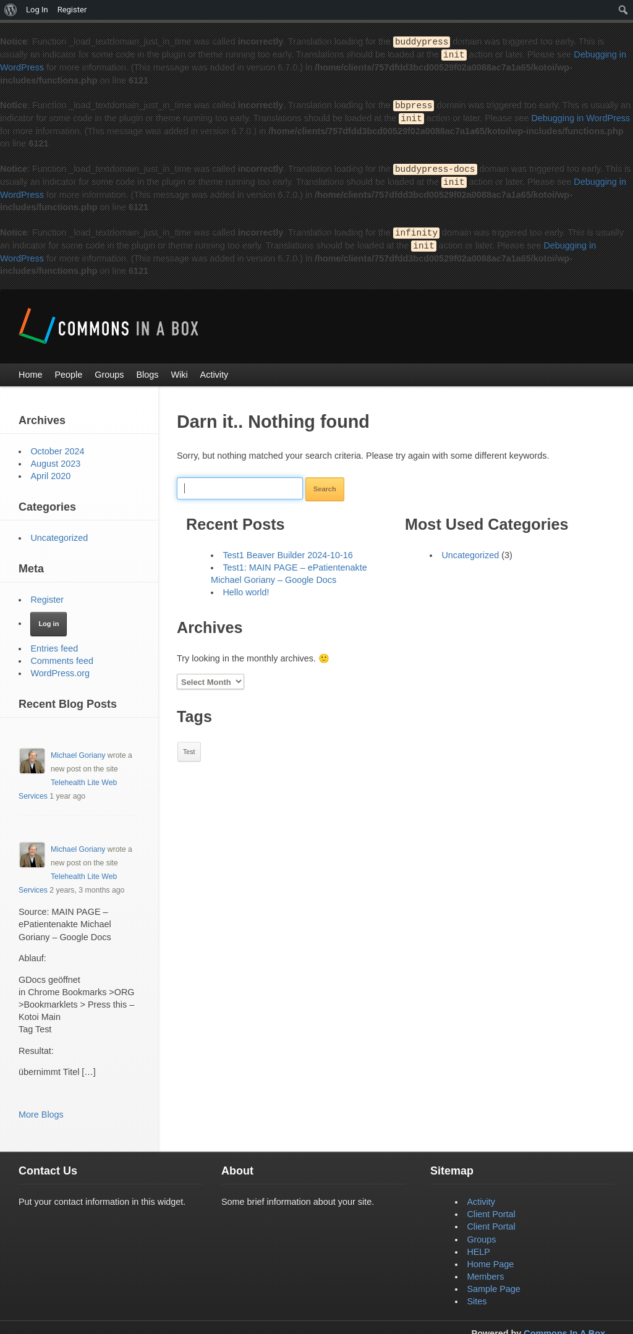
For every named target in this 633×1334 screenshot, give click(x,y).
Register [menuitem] (72, 9)
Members (485, 1272)
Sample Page (493, 1284)
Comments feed (61, 656)
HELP (478, 1247)
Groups (481, 1234)
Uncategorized (470, 550)
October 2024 (57, 446)
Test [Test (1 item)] (189, 746)
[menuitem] (11, 10)
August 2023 (55, 459)
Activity (481, 1197)
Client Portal (491, 1209)
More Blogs (41, 1110)
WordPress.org (60, 668)
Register (47, 595)
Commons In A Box (564, 1328)
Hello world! (246, 587)
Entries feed (54, 643)
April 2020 (50, 471)
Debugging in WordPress (580, 116)
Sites (476, 1296)
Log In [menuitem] (37, 9)
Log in (48, 618)
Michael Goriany (78, 750)
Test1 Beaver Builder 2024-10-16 (287, 550)
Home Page (490, 1259)
